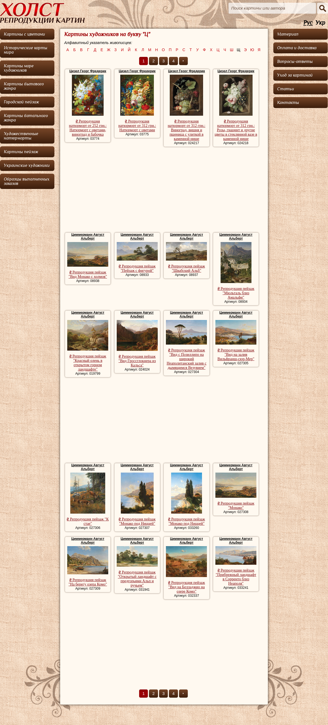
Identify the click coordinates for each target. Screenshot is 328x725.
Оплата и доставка (297, 48)
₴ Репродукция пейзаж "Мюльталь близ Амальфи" (236, 293)
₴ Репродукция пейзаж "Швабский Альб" (186, 268)
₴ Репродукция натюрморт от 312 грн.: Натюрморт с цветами (137, 125)
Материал (287, 34)
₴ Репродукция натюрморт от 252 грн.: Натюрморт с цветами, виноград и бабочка (88, 127)
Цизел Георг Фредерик (87, 71)
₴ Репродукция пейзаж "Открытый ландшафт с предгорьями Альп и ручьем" (137, 578)
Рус (308, 23)
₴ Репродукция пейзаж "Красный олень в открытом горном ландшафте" (87, 362)
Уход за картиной (295, 75)
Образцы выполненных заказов (26, 181)
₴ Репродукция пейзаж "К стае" (88, 521)
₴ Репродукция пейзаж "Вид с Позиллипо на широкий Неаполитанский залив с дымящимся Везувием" (186, 359)
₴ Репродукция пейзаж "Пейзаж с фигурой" (137, 268)
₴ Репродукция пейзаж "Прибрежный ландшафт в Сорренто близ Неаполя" (236, 577)
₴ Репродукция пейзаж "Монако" (236, 505)
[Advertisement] (164, 190)
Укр (320, 23)
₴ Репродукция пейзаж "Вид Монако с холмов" (88, 274)
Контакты (288, 102)
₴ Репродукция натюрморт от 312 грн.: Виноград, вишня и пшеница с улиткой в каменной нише (187, 130)
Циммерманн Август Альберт (87, 236)
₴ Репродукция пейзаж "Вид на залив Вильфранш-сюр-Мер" (236, 354)
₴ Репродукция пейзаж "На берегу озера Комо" (88, 582)
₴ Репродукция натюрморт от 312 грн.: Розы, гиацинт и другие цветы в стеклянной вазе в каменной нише (236, 130)
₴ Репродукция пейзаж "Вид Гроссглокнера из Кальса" (137, 360)
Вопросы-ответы (295, 61)
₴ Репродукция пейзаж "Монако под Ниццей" (137, 521)
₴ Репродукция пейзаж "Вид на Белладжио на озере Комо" (186, 587)
